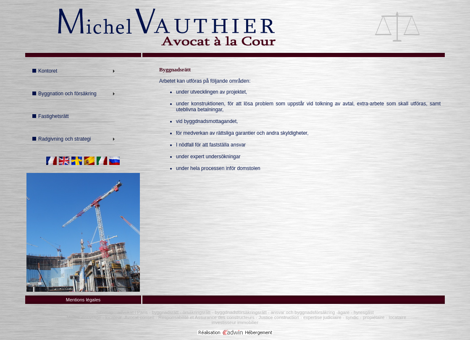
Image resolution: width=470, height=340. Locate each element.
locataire (398, 317)
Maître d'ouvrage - (85, 317)
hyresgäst (364, 312)
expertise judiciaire (322, 317)
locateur (113, 317)
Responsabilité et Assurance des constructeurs (206, 317)
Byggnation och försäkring (64, 94)
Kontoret (44, 71)
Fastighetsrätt (50, 116)
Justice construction (278, 317)
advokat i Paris (133, 312)
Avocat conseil (140, 317)
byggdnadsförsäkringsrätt (241, 312)
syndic (352, 317)
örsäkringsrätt (197, 312)
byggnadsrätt (165, 312)
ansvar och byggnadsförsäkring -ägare (309, 312)
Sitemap (104, 312)
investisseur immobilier (235, 322)
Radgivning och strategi (61, 139)
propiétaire (374, 317)
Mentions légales (83, 299)
